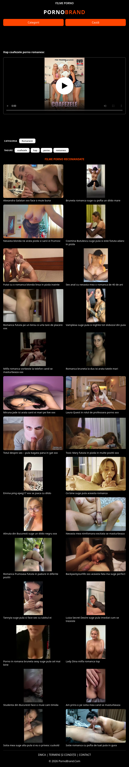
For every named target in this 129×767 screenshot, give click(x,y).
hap (35, 150)
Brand (64, 12)
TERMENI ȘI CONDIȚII (62, 755)
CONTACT (85, 755)
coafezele (22, 150)
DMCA (42, 755)
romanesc (61, 150)
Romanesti (27, 140)
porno (46, 150)
